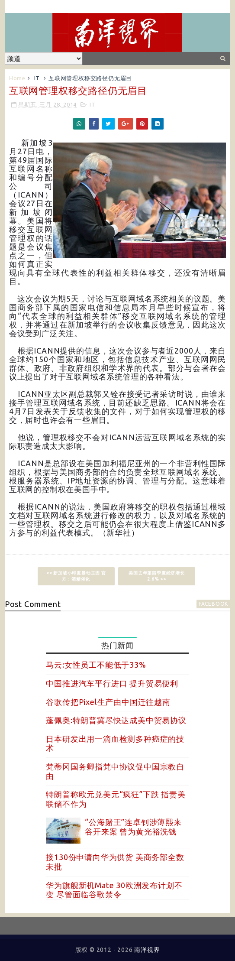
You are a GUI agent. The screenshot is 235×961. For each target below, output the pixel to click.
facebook (213, 604)
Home (17, 78)
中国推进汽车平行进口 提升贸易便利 (112, 683)
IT (37, 78)
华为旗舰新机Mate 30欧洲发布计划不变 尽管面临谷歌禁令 (114, 890)
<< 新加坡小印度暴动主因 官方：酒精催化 (76, 576)
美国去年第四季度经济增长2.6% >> (157, 576)
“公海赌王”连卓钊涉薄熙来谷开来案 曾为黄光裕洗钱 (133, 827)
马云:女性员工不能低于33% (96, 664)
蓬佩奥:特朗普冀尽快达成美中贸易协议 (116, 720)
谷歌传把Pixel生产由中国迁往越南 (108, 702)
